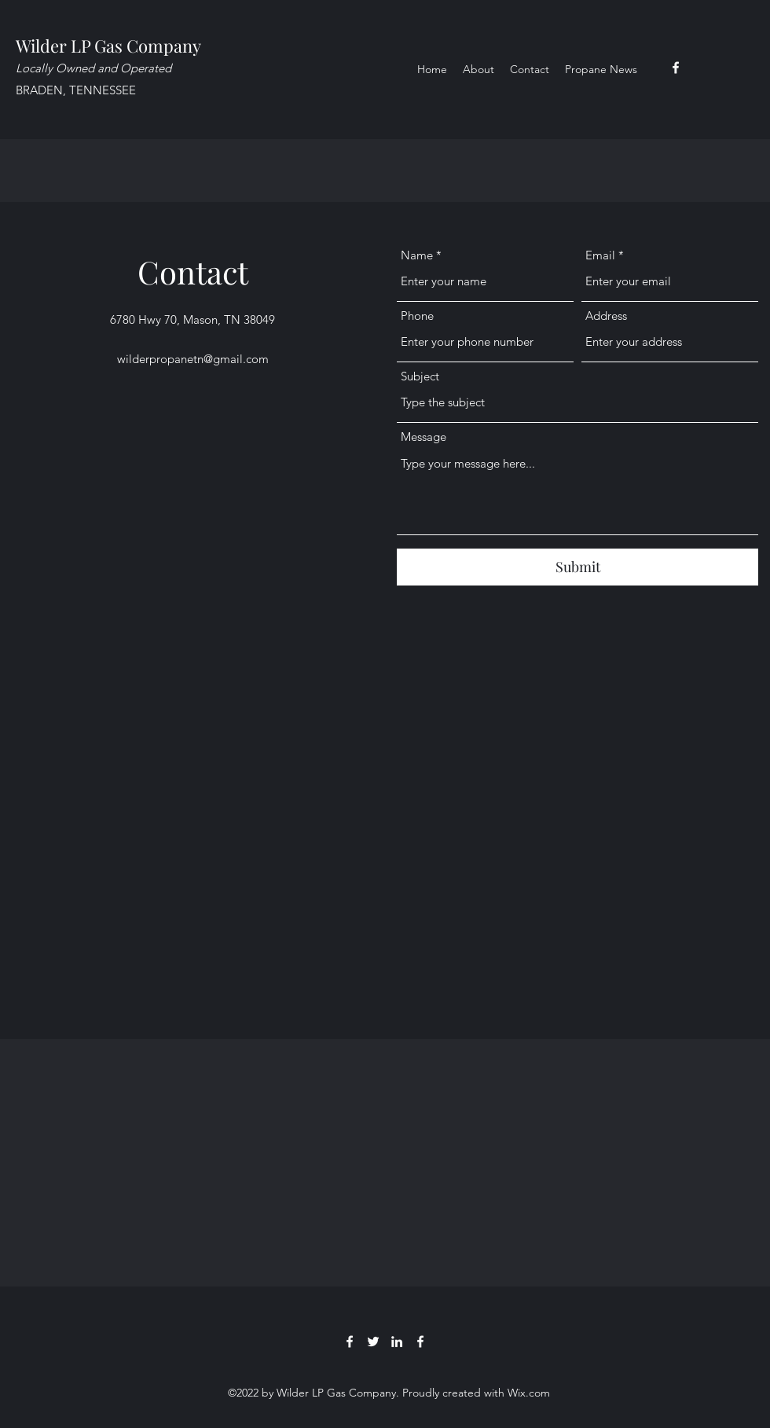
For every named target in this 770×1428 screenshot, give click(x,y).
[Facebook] (676, 67)
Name (417, 255)
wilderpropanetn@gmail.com (193, 358)
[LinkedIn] (397, 1341)
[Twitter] (373, 1341)
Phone (417, 315)
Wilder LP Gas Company (108, 45)
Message (423, 436)
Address (606, 315)
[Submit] (577, 567)
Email (600, 255)
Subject (420, 376)
